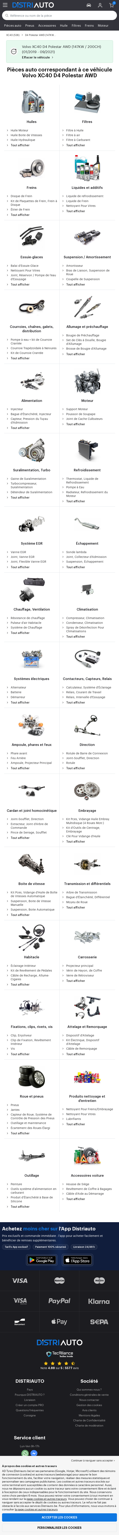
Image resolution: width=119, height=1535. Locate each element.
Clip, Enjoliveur (19, 1035)
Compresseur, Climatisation (83, 618)
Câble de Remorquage (79, 1048)
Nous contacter (89, 1400)
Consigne (30, 1415)
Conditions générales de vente (89, 1394)
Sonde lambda (74, 552)
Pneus (29, 25)
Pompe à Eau (73, 487)
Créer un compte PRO (30, 1405)
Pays (30, 1389)
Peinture (14, 1184)
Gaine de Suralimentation (26, 478)
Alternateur (16, 687)
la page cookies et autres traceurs (36, 1509)
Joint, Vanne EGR (20, 557)
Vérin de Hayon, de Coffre (82, 970)
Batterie (13, 692)
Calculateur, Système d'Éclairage (86, 687)
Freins (89, 25)
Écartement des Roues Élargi (28, 1128)
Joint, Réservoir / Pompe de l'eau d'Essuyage (31, 277)
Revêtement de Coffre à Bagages (87, 1189)
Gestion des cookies (89, 1405)
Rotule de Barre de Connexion (85, 753)
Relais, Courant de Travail (81, 692)
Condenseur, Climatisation (82, 622)
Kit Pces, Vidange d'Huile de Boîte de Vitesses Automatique (31, 894)
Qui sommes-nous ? (89, 1389)
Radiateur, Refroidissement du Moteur (85, 494)
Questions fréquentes (30, 1410)
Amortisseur (72, 265)
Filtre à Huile (72, 130)
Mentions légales (89, 1415)
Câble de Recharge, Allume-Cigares (27, 977)
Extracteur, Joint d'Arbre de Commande (27, 825)
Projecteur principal (77, 965)
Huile (64, 25)
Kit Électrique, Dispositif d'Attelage (80, 1042)
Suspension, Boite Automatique (30, 909)
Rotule (68, 763)
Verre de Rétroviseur (78, 975)
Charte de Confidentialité (89, 1420)
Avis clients (89, 1410)
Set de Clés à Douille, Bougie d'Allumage (84, 341)
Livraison (29, 1400)
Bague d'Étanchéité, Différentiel (86, 897)
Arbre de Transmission (79, 892)
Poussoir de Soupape (78, 414)
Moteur (103, 25)
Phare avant (16, 753)
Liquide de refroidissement (82, 196)
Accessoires (47, 25)
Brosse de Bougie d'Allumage (84, 348)
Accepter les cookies (59, 1517)
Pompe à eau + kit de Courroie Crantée (29, 341)
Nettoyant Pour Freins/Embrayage (87, 1109)
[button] (89, 5)
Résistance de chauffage (25, 618)
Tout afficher (18, 145)
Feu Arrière (16, 758)
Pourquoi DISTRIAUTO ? (30, 1394)
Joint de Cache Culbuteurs (82, 418)
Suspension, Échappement (82, 561)
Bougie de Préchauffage (80, 335)
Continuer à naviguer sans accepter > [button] (93, 1460)
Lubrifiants (71, 1119)
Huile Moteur (17, 130)
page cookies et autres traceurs (47, 1498)
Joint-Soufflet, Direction (80, 758)
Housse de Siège (75, 1184)
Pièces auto (12, 25)
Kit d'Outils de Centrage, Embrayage (81, 829)
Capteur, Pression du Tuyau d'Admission (27, 420)
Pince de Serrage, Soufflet (26, 832)
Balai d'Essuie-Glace (22, 265)
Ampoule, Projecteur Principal (29, 763)
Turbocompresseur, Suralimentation (21, 485)
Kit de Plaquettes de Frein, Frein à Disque (31, 202)
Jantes (13, 1109)
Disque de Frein (19, 196)
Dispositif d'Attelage (78, 1035)
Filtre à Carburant (76, 140)
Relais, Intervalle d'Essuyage (83, 697)
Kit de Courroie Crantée (24, 353)
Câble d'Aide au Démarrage (83, 1193)
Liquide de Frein (75, 201)
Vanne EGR (16, 552)
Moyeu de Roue (75, 902)
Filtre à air (71, 135)
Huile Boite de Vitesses (24, 135)
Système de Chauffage (24, 627)
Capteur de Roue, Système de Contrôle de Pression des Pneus (30, 1116)
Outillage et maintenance (26, 1123)
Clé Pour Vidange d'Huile (81, 836)
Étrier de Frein (18, 209)
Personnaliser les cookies (59, 1527)
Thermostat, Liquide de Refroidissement (80, 480)
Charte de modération (89, 1425)
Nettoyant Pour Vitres (79, 205)
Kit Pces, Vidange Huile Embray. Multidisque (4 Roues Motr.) (86, 820)
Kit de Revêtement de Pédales (29, 970)
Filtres (76, 25)
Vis (10, 1048)
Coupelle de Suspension (81, 279)
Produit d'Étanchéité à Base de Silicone (29, 1199)
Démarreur (15, 697)
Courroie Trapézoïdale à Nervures (31, 348)
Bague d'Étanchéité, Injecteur (28, 414)
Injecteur (14, 409)
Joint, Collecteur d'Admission (84, 557)
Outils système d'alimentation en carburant (31, 1190)
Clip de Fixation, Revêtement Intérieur (28, 1042)
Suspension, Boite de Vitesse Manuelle (28, 902)
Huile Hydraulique (20, 140)
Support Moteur (75, 409)
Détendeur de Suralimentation (29, 492)
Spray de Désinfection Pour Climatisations (83, 629)
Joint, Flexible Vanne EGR (26, 561)
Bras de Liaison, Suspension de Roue (86, 272)
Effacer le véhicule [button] (38, 57)
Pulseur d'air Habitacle (23, 622)
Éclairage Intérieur (21, 965)
